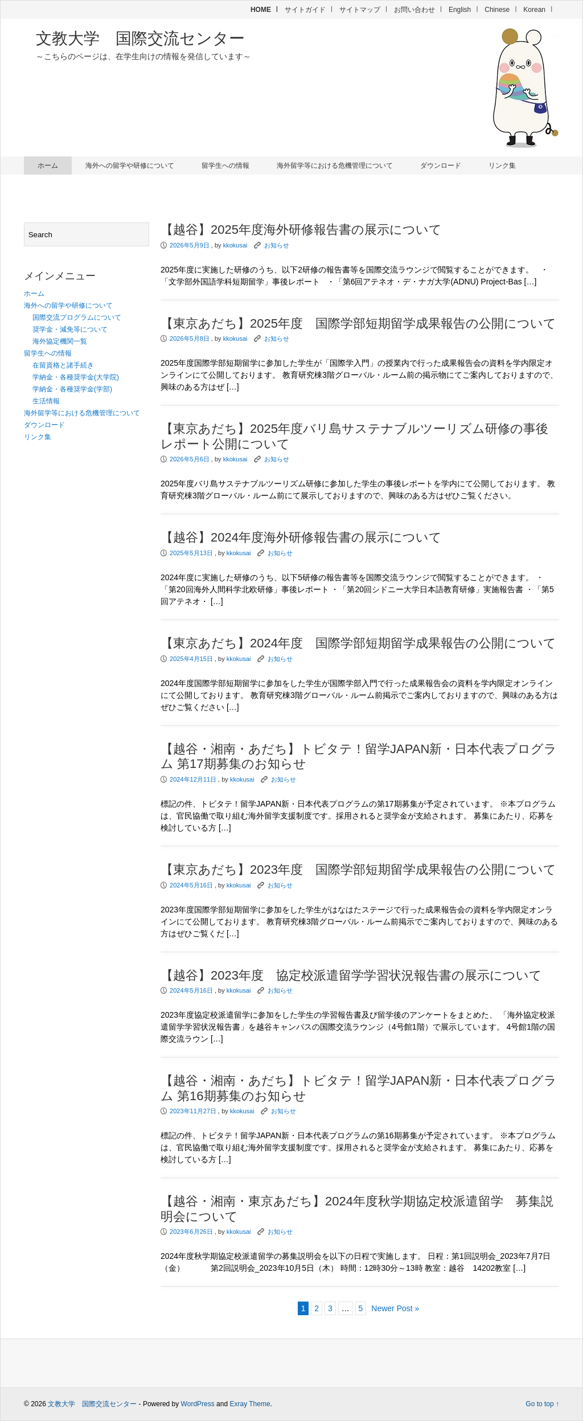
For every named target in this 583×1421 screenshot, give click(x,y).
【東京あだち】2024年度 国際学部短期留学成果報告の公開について (358, 643)
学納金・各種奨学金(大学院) (75, 377)
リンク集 (502, 166)
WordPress (198, 1404)
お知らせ (276, 245)
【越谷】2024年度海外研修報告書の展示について (301, 537)
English (460, 10)
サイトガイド (305, 10)
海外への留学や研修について (129, 166)
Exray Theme (249, 1404)
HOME (261, 10)
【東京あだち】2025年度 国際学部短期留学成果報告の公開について (358, 323)
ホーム (48, 166)
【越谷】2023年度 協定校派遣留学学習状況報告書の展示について (351, 975)
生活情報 (46, 401)
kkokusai (235, 245)
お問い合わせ (414, 10)
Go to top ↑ (542, 1404)
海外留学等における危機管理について (335, 166)
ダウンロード (440, 166)
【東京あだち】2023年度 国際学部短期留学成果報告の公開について (358, 869)
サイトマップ (359, 10)
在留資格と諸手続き (63, 365)
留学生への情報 (225, 166)
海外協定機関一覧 (59, 341)
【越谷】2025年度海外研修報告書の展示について (301, 229)
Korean (534, 10)
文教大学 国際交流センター (140, 38)
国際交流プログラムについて (76, 317)
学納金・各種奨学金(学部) (72, 389)
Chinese (497, 10)
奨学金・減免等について (70, 329)
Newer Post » (395, 1308)
